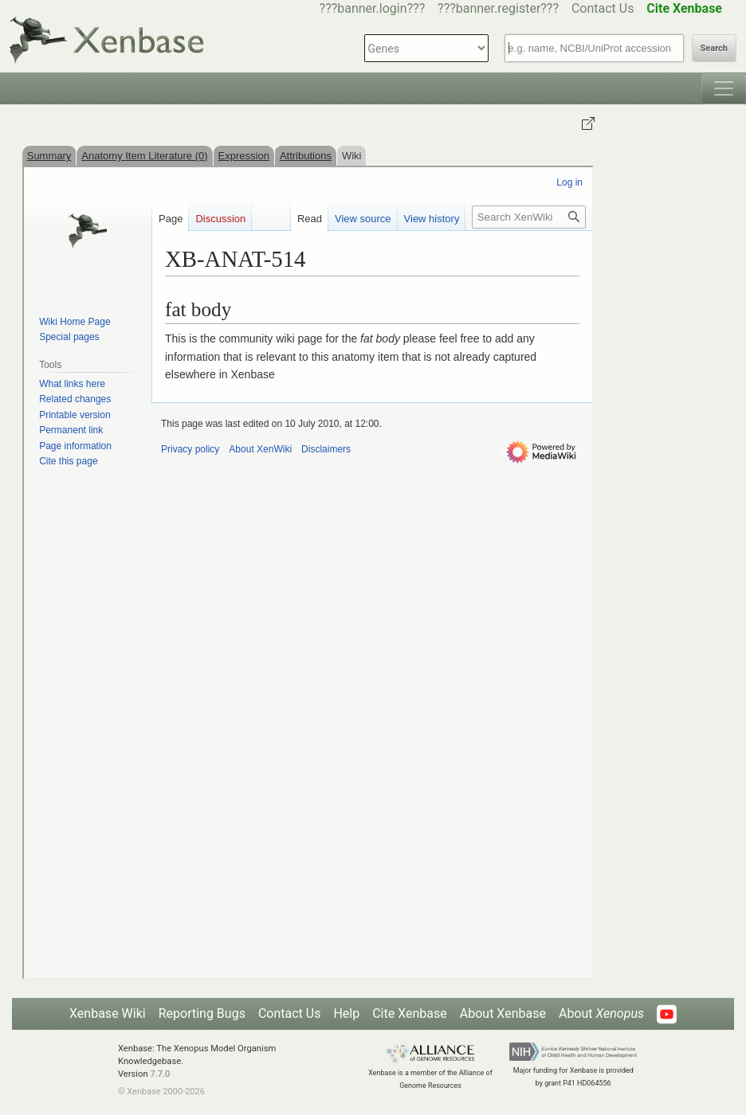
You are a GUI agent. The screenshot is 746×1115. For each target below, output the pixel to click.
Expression (243, 156)
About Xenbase (503, 1013)
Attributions (306, 156)
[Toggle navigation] (723, 88)
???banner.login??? (373, 8)
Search (714, 48)
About (601, 1013)
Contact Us (602, 8)
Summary (49, 156)
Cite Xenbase (409, 1013)
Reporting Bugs (202, 1013)
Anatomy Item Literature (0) (144, 156)
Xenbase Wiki (107, 1013)
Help (346, 1013)
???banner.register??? (498, 8)
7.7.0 (160, 1074)
